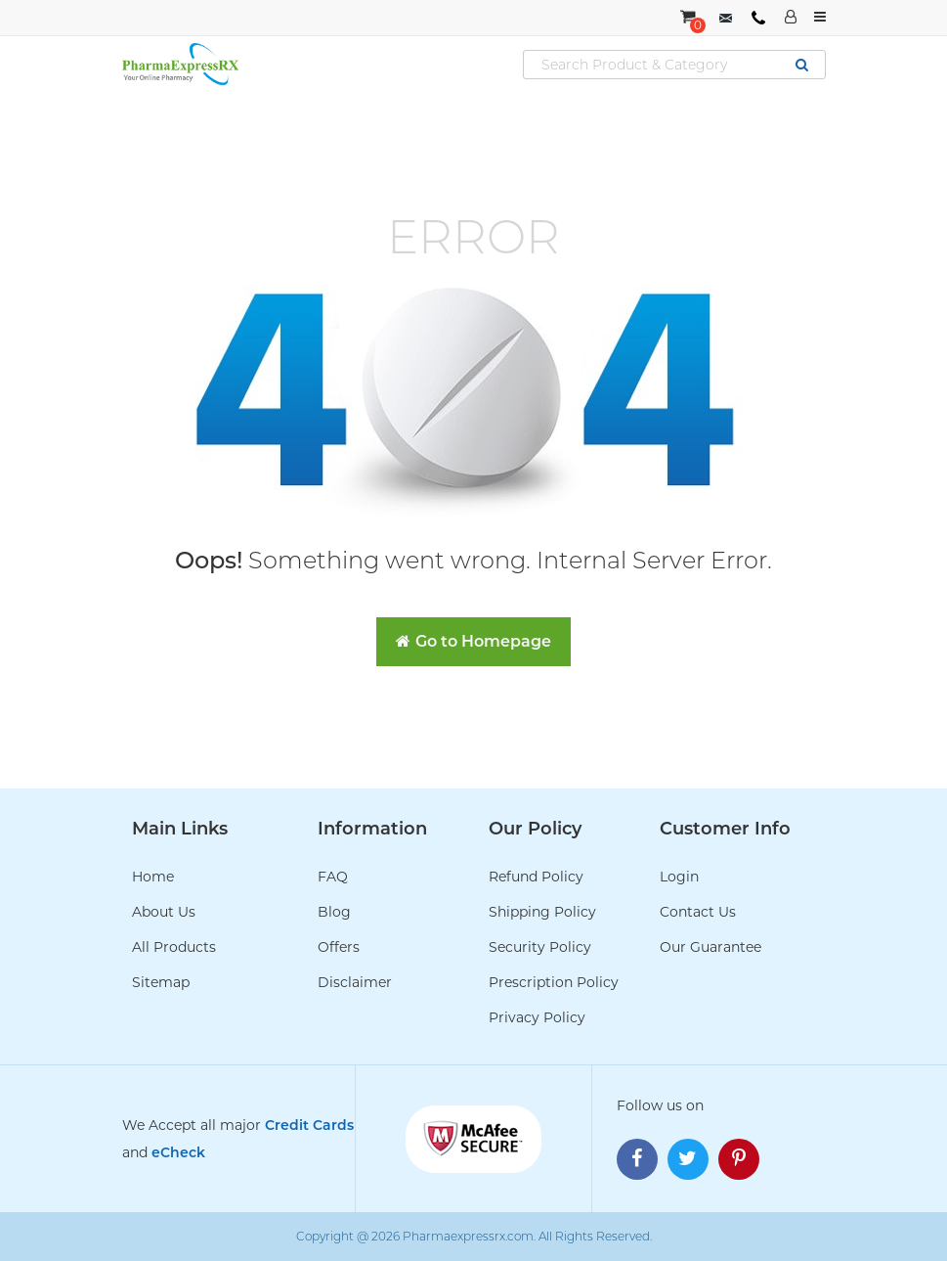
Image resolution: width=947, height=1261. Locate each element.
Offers (339, 947)
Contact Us (698, 912)
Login (679, 876)
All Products (174, 947)
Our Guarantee (710, 947)
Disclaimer (355, 982)
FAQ (333, 876)
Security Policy (540, 947)
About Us (163, 912)
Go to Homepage (473, 641)
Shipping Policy (542, 912)
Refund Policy (536, 876)
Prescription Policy (554, 982)
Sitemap (161, 982)
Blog (334, 912)
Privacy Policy (537, 1017)
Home (153, 876)
